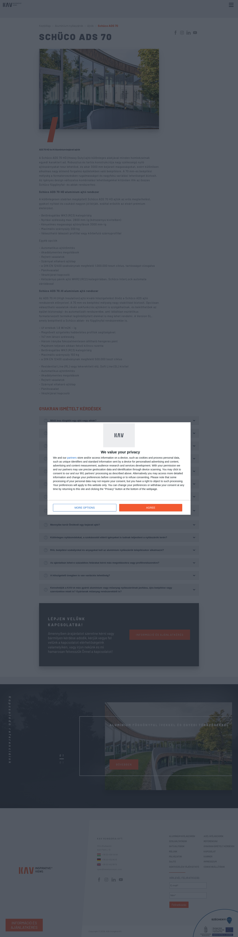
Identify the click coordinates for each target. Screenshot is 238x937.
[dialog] (119, 468)
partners (72, 457)
